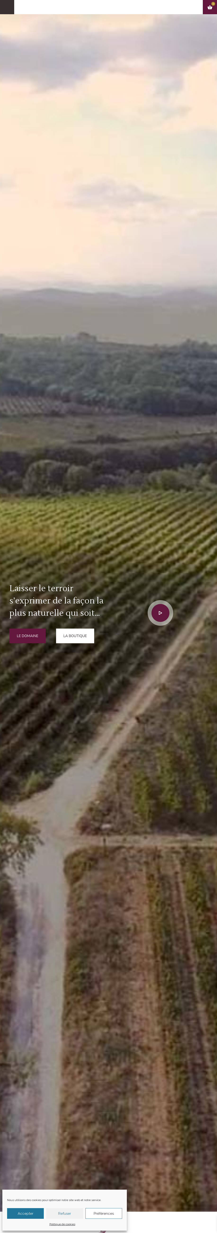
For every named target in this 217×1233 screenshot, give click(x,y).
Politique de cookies (62, 1224)
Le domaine (27, 636)
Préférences (104, 1213)
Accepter (25, 1213)
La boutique (75, 636)
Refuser (64, 1213)
